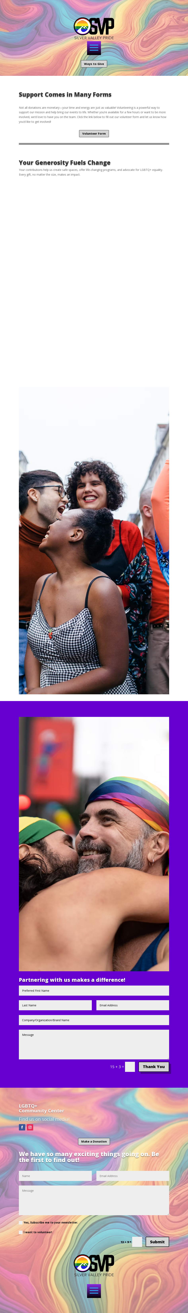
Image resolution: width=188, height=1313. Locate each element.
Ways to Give (94, 64)
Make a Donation (94, 1141)
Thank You (154, 1066)
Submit (157, 1241)
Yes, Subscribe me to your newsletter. (48, 1223)
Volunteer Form (94, 133)
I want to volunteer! (35, 1232)
